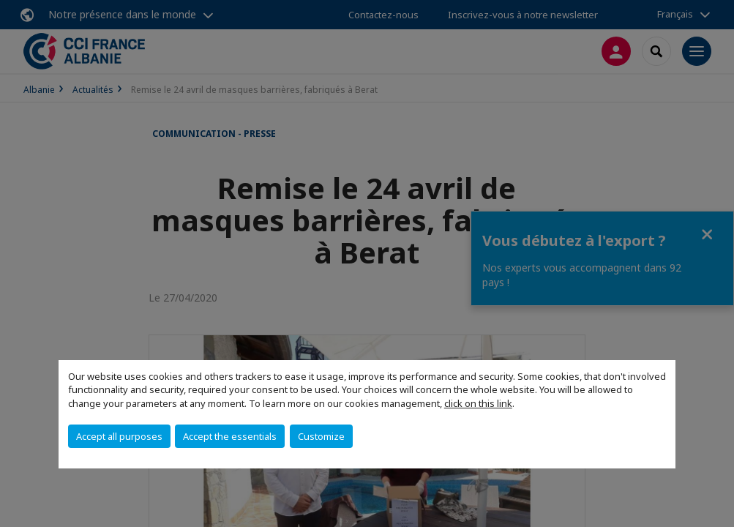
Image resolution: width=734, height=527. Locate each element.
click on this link (478, 403)
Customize (321, 436)
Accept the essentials (230, 436)
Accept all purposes (119, 436)
